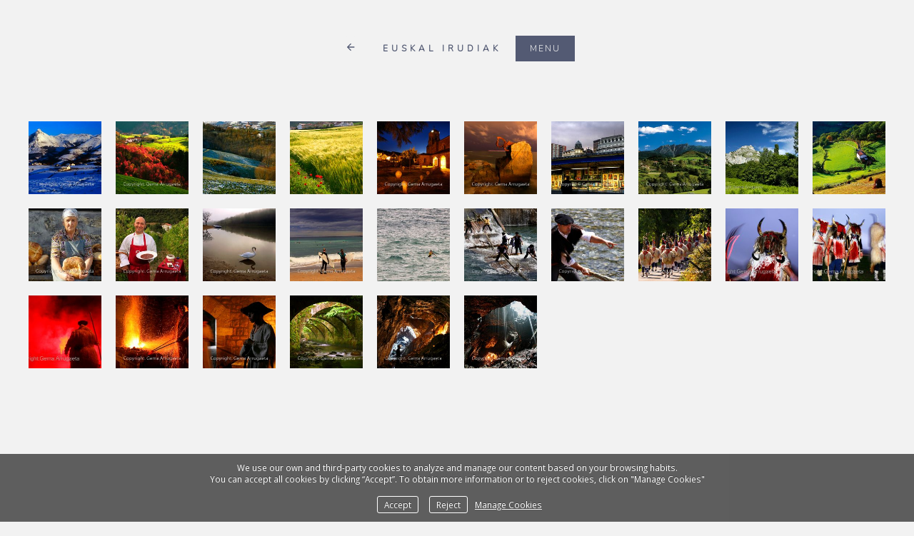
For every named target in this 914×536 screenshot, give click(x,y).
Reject (448, 504)
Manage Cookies (508, 504)
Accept (397, 504)
